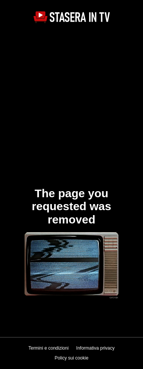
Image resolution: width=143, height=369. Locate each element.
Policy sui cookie (71, 358)
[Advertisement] (71, 104)
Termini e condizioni (48, 348)
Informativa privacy (95, 348)
